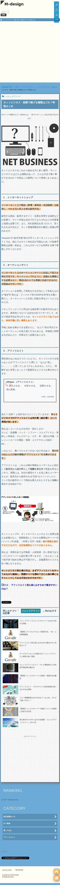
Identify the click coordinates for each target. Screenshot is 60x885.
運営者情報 (19, 870)
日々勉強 (30, 823)
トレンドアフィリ (13, 96)
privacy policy (7, 870)
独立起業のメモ (30, 816)
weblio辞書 (50, 396)
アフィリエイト (30, 837)
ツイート (4, 852)
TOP (7, 87)
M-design (12, 4)
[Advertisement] (30, 52)
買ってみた (30, 830)
